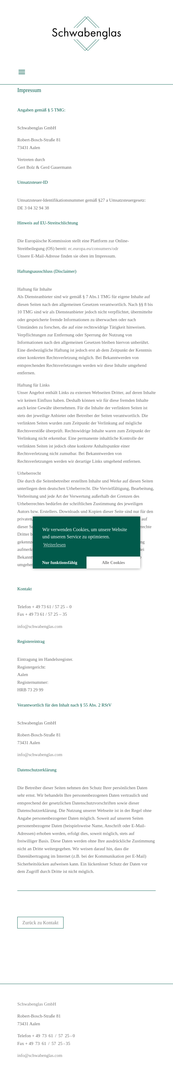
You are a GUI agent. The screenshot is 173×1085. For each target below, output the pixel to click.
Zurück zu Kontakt (40, 922)
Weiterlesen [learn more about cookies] (54, 544)
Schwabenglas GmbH (36, 1004)
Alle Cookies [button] (113, 562)
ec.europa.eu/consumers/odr (93, 248)
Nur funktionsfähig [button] (59, 562)
